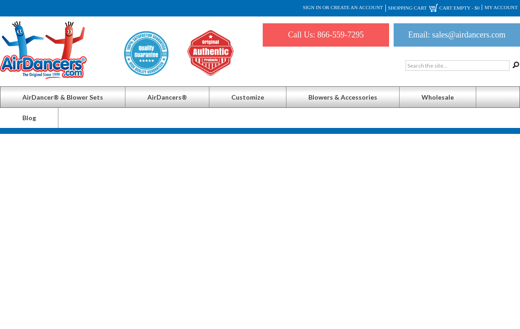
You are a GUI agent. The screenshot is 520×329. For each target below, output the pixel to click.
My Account (501, 7)
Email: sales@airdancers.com (457, 34)
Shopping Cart (434, 8)
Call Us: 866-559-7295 (326, 34)
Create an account (357, 7)
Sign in (312, 7)
